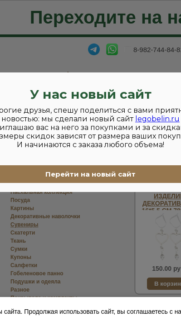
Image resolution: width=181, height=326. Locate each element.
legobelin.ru (157, 119)
